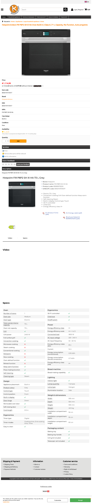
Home (3, 18)
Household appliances (14, 18)
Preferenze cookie (46, 487)
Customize (57, 500)
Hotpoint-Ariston (7, 101)
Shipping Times (9, 465)
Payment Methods (10, 470)
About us (37, 465)
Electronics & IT (41, 18)
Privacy (66, 473)
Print (6, 152)
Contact (36, 468)
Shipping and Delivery (11, 468)
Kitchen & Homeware (28, 18)
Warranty (67, 468)
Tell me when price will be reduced (15, 154)
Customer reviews (39, 470)
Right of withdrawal (70, 470)
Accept (80, 500)
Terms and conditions (70, 465)
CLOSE (90, 498)
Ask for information (10, 157)
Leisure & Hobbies (53, 18)
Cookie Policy (6, 502)
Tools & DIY (63, 18)
